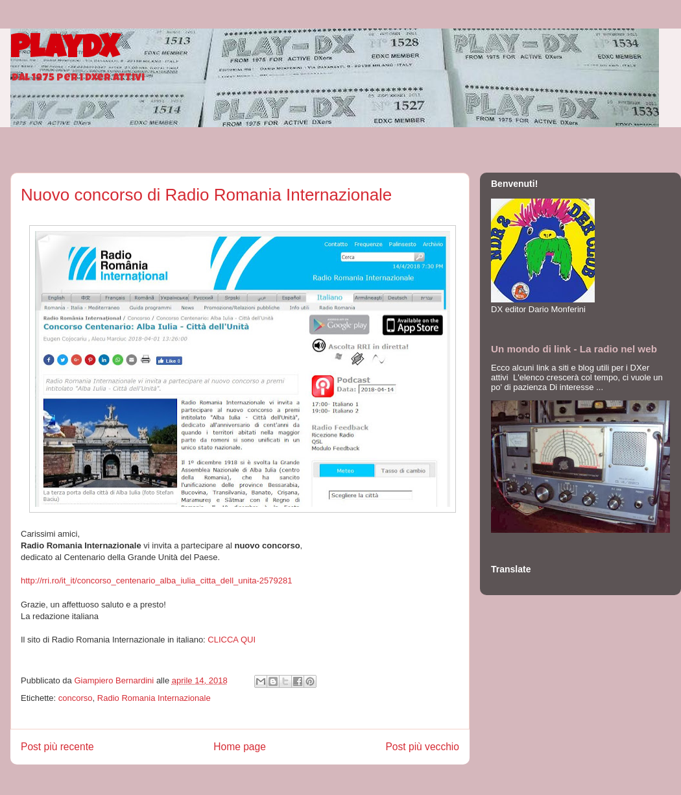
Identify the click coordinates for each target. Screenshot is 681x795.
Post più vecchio (422, 746)
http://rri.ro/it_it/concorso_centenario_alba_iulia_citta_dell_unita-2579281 (156, 580)
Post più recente (57, 746)
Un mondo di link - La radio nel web (574, 348)
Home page (239, 746)
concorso (75, 698)
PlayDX (64, 50)
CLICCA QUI (232, 639)
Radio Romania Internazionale (154, 698)
